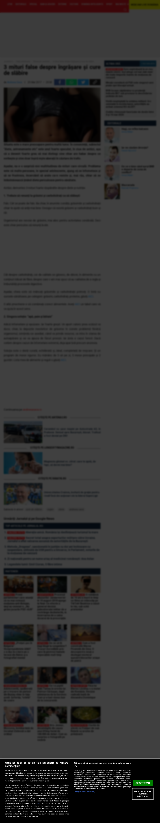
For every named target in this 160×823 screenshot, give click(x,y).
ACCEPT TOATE (143, 783)
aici (38, 804)
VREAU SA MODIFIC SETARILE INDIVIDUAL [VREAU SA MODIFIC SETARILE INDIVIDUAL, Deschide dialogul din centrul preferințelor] (143, 793)
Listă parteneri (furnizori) (84, 792)
